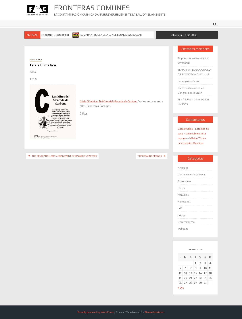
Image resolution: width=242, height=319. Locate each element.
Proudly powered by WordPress (95, 312)
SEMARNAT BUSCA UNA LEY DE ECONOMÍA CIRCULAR (111, 34)
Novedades (184, 201)
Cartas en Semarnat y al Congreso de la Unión (191, 90)
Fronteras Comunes (92, 7)
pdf (180, 208)
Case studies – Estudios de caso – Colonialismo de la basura (193, 133)
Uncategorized (186, 221)
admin (33, 71)
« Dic (181, 287)
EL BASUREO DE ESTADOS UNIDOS (193, 102)
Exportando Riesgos (150, 156)
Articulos (183, 167)
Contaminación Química (191, 174)
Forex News (184, 181)
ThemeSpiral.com (154, 312)
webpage (183, 228)
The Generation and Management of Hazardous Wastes (64, 156)
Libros (181, 187)
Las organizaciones (188, 81)
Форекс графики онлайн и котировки (46, 34)
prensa (182, 215)
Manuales (36, 59)
